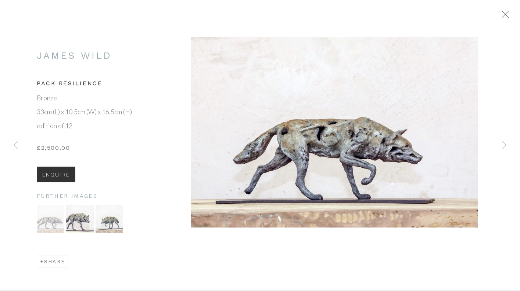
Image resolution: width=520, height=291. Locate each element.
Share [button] (54, 264)
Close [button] (505, 16)
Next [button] (504, 145)
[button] (50, 221)
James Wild (74, 57)
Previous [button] (16, 145)
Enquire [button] (56, 177)
